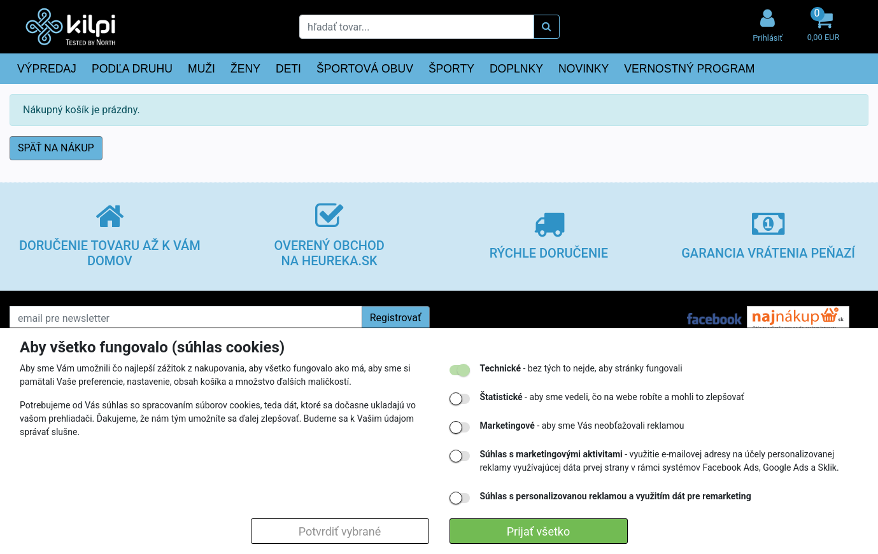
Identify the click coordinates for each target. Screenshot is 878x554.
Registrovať (395, 318)
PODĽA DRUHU (132, 68)
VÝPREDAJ (46, 68)
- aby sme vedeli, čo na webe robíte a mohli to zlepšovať (612, 397)
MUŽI (201, 68)
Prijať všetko (538, 531)
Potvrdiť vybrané (340, 531)
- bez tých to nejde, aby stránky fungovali (581, 368)
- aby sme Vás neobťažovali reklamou (582, 425)
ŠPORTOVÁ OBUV (364, 68)
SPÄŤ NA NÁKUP (56, 148)
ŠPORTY (451, 68)
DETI (288, 68)
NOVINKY (583, 68)
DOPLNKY (516, 68)
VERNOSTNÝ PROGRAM (689, 68)
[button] (823, 26)
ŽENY (245, 68)
